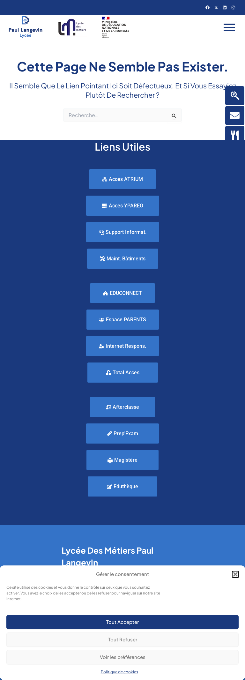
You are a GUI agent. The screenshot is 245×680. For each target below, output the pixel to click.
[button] (235, 574)
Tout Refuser (122, 639)
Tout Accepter (122, 622)
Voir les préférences (122, 657)
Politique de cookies (119, 671)
